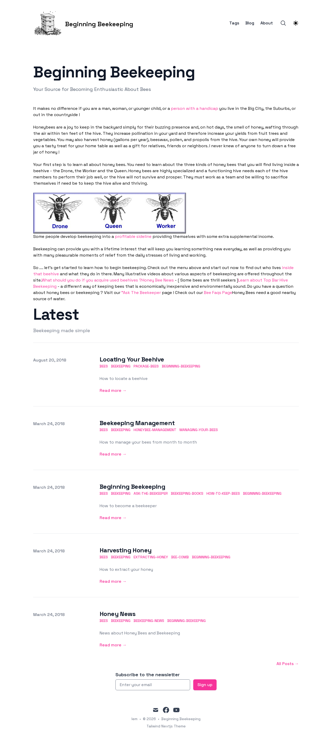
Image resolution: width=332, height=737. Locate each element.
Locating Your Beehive (132, 359)
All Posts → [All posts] (287, 663)
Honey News (117, 614)
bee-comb (180, 557)
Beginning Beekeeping (132, 487)
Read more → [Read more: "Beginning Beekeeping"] (113, 517)
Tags (234, 23)
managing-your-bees (198, 429)
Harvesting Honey (125, 550)
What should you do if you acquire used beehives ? (92, 280)
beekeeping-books (187, 493)
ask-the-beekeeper (151, 493)
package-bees (146, 366)
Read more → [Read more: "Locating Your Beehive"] (113, 390)
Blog (249, 23)
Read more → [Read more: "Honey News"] (113, 645)
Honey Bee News (158, 280)
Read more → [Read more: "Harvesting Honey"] (113, 581)
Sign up (204, 684)
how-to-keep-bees (223, 493)
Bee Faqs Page (218, 292)
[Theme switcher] (296, 23)
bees (104, 366)
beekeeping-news (149, 620)
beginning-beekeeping (181, 366)
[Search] (283, 23)
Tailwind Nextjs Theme (166, 726)
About (266, 23)
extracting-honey (151, 557)
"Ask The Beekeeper (141, 292)
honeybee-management (155, 429)
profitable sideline (133, 236)
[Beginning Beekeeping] (83, 23)
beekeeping (120, 366)
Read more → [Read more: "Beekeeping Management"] (113, 454)
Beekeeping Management (137, 423)
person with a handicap (194, 108)
